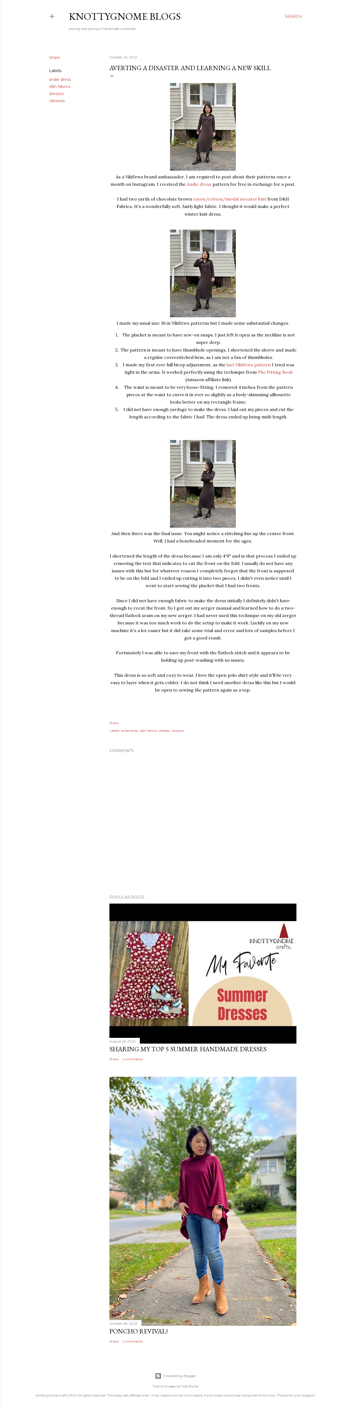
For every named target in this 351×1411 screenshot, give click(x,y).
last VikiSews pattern (249, 364)
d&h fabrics (59, 86)
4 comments (133, 1059)
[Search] (293, 16)
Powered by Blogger (175, 1376)
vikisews (57, 100)
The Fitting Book (275, 372)
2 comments (133, 1341)
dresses (56, 93)
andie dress (60, 79)
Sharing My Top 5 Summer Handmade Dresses (188, 1049)
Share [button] (54, 57)
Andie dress (199, 184)
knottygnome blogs (125, 16)
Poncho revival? (138, 1331)
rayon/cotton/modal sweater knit (229, 199)
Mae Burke (190, 1386)
